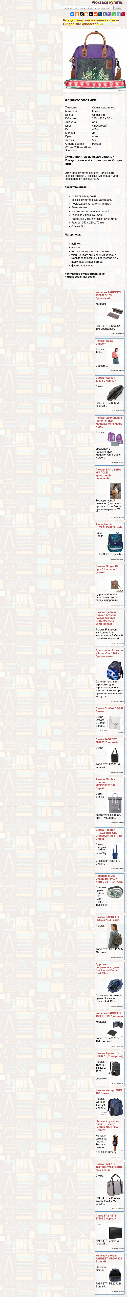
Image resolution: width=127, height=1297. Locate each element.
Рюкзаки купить (109, 2)
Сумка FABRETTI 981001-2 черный (107, 741)
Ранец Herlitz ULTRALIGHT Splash (109, 526)
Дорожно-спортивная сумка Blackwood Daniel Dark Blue (108, 969)
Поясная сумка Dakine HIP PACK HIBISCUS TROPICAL (109, 878)
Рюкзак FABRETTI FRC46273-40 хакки (108, 918)
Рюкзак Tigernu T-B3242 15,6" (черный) (109, 1055)
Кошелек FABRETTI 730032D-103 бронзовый (108, 295)
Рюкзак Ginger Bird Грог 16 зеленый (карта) (108, 569)
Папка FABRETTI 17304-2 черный (106, 1217)
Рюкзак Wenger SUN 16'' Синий (109, 1092)
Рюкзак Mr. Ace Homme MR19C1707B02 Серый (105, 784)
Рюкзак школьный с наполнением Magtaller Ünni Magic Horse (109, 422)
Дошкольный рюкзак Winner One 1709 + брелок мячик (109, 653)
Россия (96, 143)
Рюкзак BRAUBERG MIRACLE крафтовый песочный (108, 474)
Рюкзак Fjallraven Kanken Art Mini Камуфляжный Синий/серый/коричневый (107, 618)
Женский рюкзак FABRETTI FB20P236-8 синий (109, 1258)
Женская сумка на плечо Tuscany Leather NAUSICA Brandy (107, 1125)
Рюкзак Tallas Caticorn (104, 342)
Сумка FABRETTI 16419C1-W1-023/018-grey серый (109, 1167)
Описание (71, 150)
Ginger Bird (99, 114)
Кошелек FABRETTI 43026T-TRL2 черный (109, 1015)
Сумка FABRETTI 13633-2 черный (107, 379)
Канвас (96, 111)
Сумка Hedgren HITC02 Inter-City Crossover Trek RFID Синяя (109, 834)
